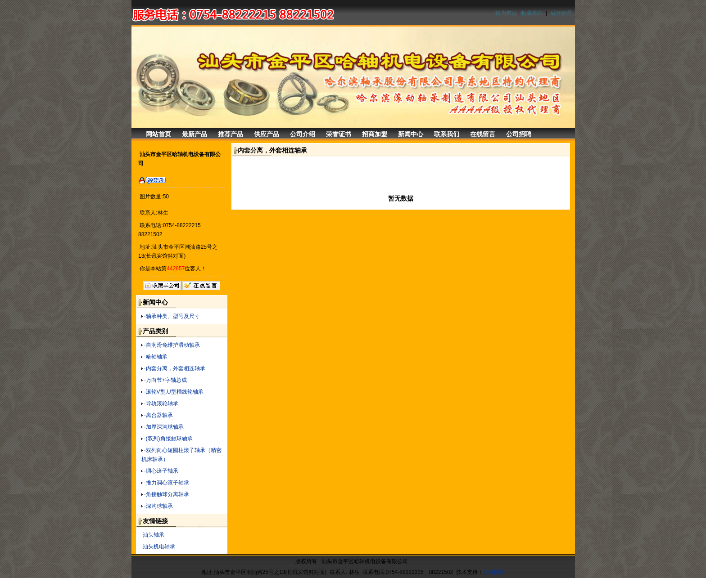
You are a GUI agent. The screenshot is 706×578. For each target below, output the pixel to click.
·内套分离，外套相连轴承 (174, 368)
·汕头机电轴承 (158, 546)
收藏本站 (532, 13)
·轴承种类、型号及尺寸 (171, 316)
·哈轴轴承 (155, 357)
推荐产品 (230, 134)
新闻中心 (410, 134)
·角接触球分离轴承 (166, 494)
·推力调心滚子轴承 (166, 482)
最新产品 (194, 134)
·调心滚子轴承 (161, 471)
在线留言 (482, 134)
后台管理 (561, 13)
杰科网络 (494, 572)
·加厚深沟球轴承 (163, 427)
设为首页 (506, 13)
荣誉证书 (338, 134)
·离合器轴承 (158, 415)
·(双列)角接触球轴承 (168, 438)
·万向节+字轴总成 (165, 380)
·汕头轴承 (152, 535)
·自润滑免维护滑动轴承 (171, 345)
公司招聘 (518, 134)
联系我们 (446, 134)
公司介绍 (302, 134)
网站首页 (158, 134)
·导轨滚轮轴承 (161, 403)
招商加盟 (374, 134)
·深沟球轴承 (158, 506)
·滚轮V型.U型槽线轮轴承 (173, 392)
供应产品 (266, 134)
